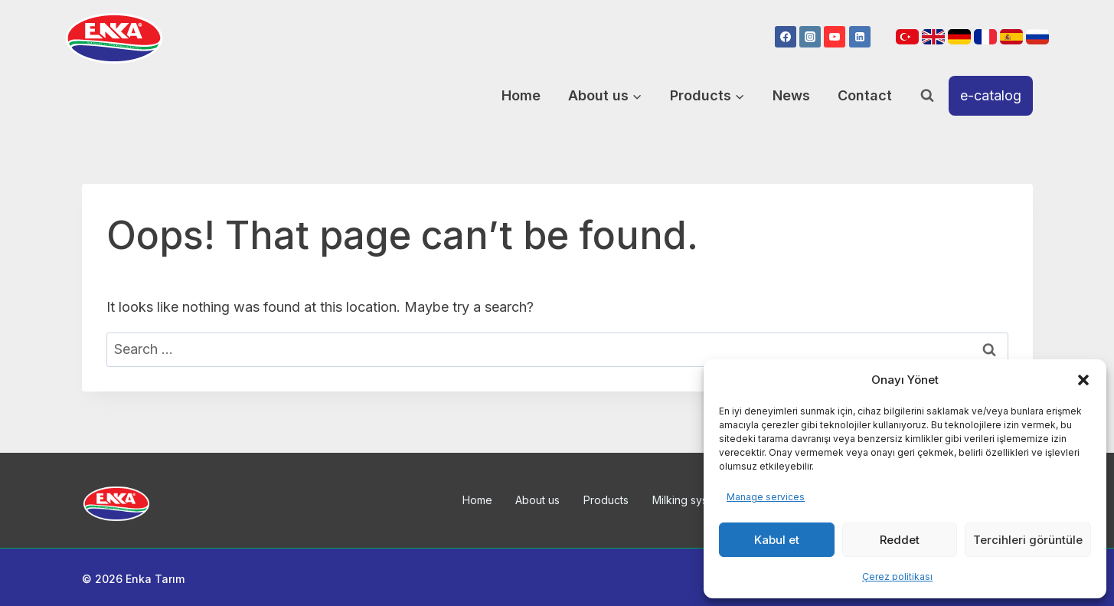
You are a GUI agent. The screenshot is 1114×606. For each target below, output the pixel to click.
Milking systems (691, 499)
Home (521, 95)
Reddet (900, 539)
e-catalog (990, 95)
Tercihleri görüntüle (1028, 539)
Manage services (766, 497)
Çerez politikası (897, 576)
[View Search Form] (927, 96)
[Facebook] (785, 36)
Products (606, 499)
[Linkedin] (860, 36)
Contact (865, 95)
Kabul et (776, 539)
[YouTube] (834, 36)
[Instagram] (810, 36)
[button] (1083, 380)
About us (537, 499)
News (791, 95)
